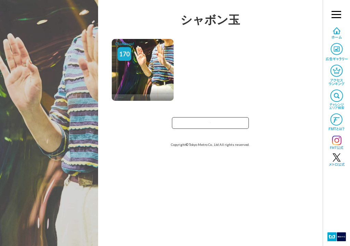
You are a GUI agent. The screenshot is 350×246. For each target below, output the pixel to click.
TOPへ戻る (210, 125)
